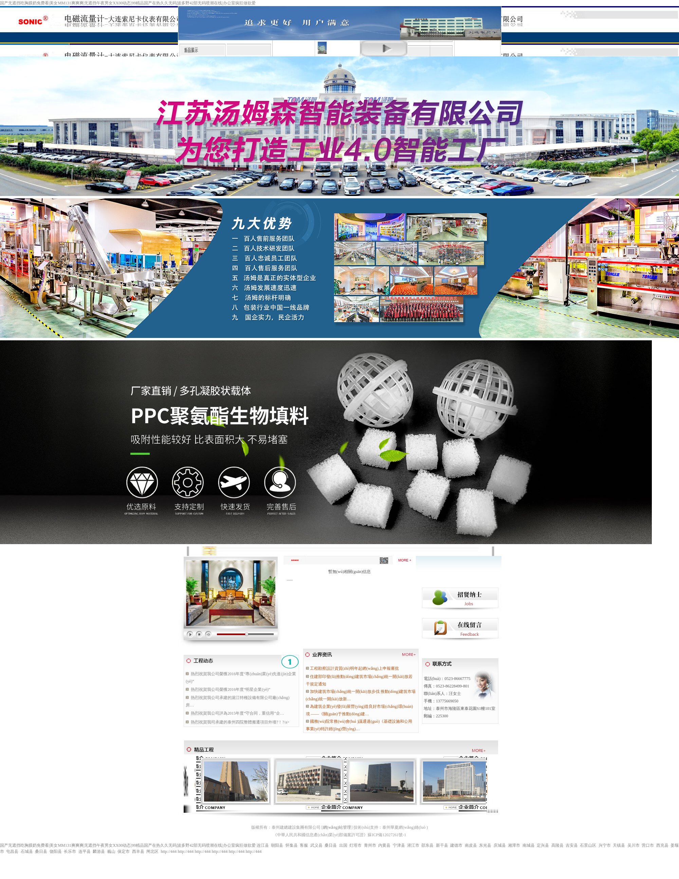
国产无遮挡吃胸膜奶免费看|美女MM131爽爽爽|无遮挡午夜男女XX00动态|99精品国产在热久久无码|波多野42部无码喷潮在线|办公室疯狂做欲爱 (128, 3)
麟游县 (99, 851)
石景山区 (588, 845)
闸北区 (152, 851)
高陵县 (557, 845)
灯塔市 (355, 845)
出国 (343, 845)
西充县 (662, 845)
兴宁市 (605, 845)
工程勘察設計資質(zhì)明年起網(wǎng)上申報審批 (354, 668)
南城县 (528, 845)
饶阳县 (56, 851)
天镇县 (619, 845)
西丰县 (138, 851)
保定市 (123, 851)
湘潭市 (514, 845)
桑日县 (331, 845)
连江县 (263, 845)
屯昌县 (12, 851)
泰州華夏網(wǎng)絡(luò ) (405, 827)
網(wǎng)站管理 (337, 827)
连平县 (84, 851)
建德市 (456, 845)
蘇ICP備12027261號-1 (387, 834)
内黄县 (384, 845)
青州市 (370, 845)
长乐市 (70, 851)
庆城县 (500, 845)
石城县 (27, 851)
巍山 (111, 851)
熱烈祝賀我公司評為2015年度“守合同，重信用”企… (237, 713)
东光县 (485, 845)
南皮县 (471, 845)
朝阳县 (277, 845)
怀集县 (292, 845)
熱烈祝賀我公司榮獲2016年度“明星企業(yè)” (230, 689)
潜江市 (413, 845)
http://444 (169, 851)
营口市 (648, 845)
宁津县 (399, 845)
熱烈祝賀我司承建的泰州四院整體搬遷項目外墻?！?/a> (240, 722)
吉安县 (572, 845)
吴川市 (633, 845)
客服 (304, 845)
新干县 (442, 845)
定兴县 (543, 845)
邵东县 (427, 845)
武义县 (316, 845)
